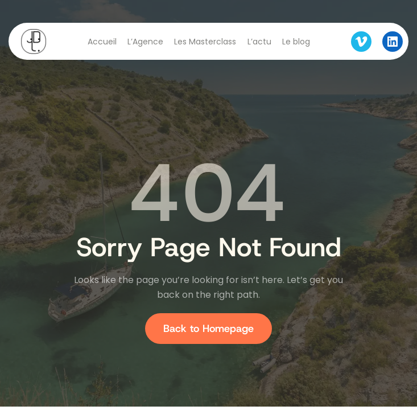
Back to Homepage (208, 328)
